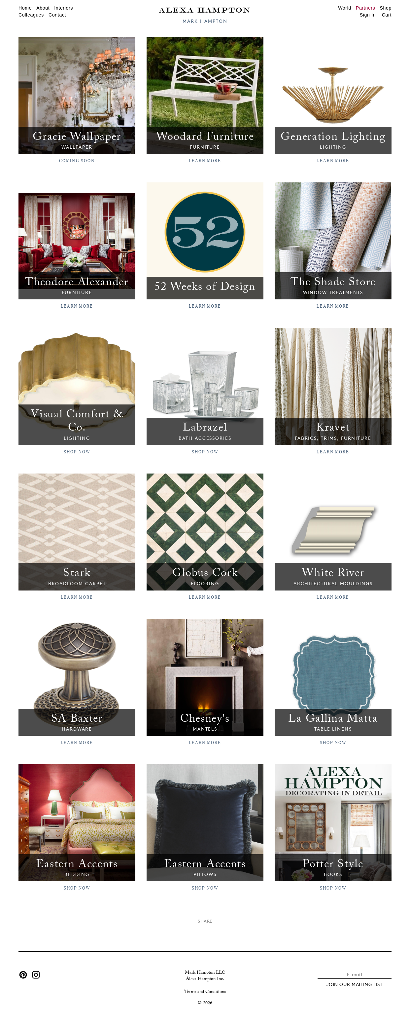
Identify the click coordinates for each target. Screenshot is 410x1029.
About (43, 8)
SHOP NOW (77, 449)
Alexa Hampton (205, 9)
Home (25, 8)
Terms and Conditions (205, 988)
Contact (57, 15)
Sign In (368, 15)
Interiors (63, 8)
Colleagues (31, 15)
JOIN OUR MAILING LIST (354, 980)
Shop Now (205, 449)
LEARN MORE (333, 449)
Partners (365, 8)
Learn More (205, 160)
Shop (386, 8)
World (344, 8)
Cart (387, 15)
